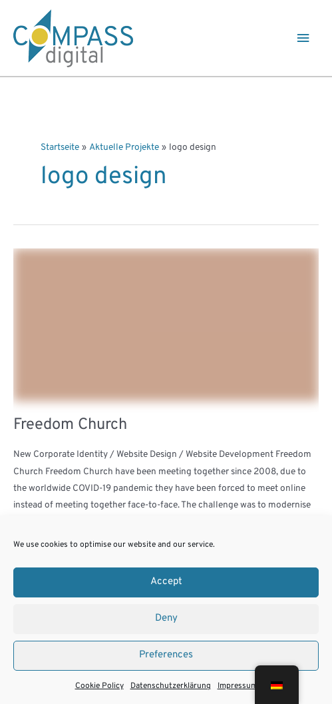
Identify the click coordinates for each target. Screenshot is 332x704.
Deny (166, 618)
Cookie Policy (99, 686)
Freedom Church (70, 425)
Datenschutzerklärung (170, 686)
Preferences (166, 655)
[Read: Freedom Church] (166, 324)
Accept (166, 581)
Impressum (237, 686)
